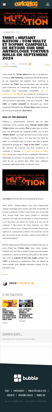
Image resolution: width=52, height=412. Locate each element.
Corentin (9, 283)
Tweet (47, 65)
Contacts (10, 395)
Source (5, 274)
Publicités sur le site (37, 391)
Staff (7, 391)
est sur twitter (25, 283)
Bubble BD (41, 395)
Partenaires (19, 391)
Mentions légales (25, 395)
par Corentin (23, 64)
